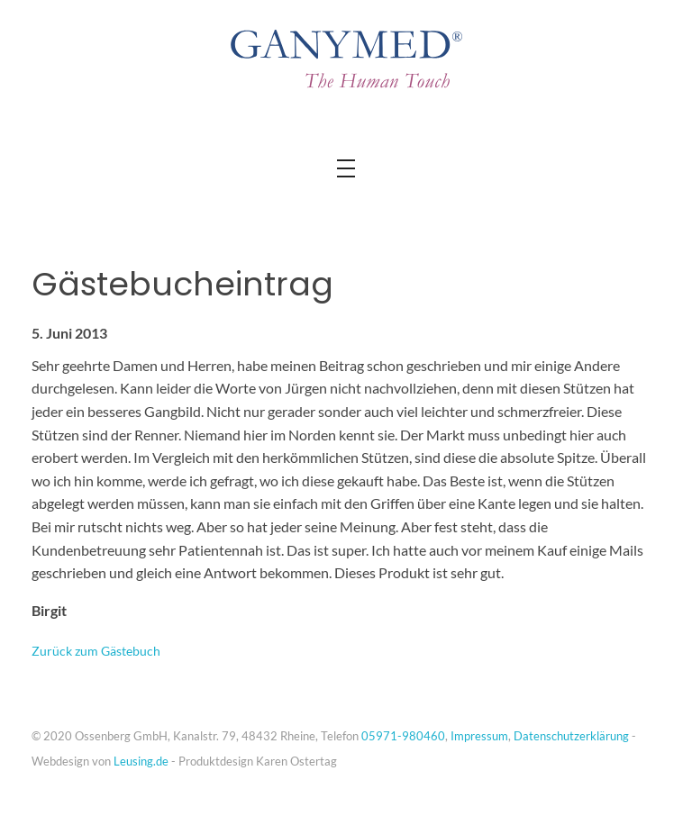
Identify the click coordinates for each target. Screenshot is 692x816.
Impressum (479, 736)
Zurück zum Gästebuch (96, 650)
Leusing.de (141, 761)
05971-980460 (403, 736)
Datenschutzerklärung (571, 736)
